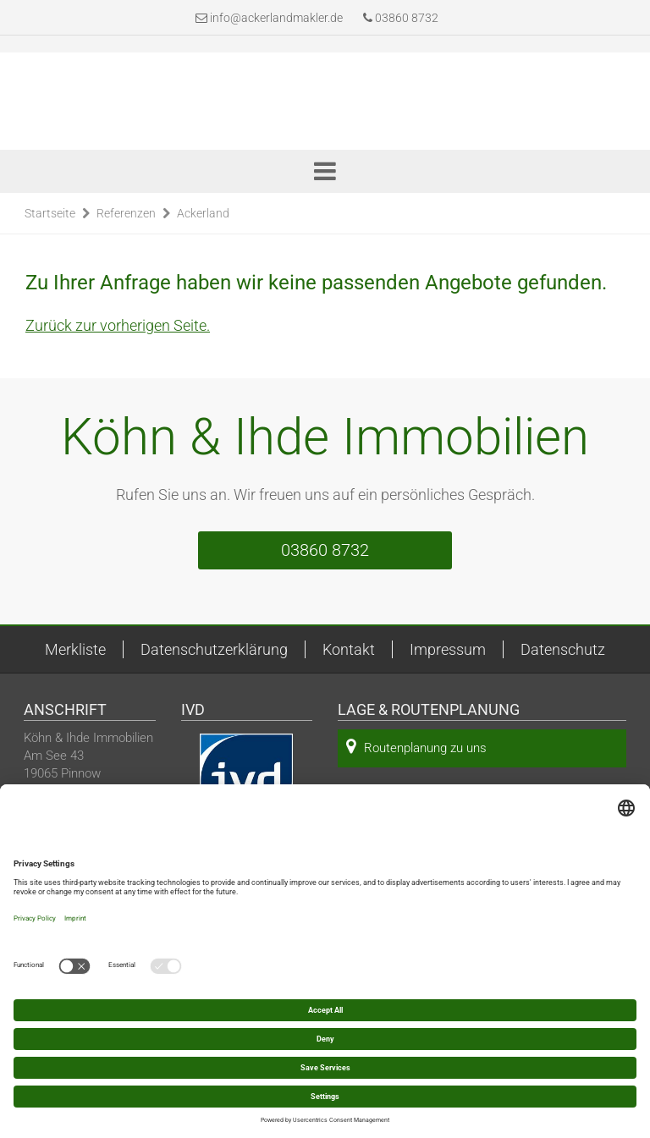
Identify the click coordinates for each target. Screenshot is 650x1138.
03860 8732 (400, 18)
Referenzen (126, 213)
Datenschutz (563, 649)
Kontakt (348, 649)
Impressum (448, 649)
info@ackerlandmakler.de (276, 18)
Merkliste (75, 649)
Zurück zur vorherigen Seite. (117, 325)
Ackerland (203, 213)
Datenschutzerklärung (214, 649)
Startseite (50, 213)
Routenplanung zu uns (416, 747)
